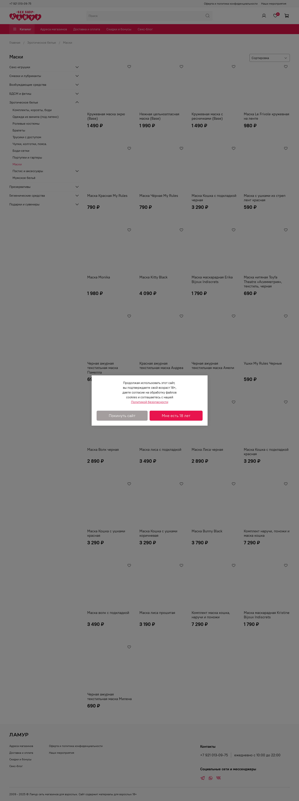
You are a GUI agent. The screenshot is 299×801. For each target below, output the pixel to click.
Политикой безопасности (149, 402)
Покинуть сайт (122, 415)
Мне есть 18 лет (176, 415)
